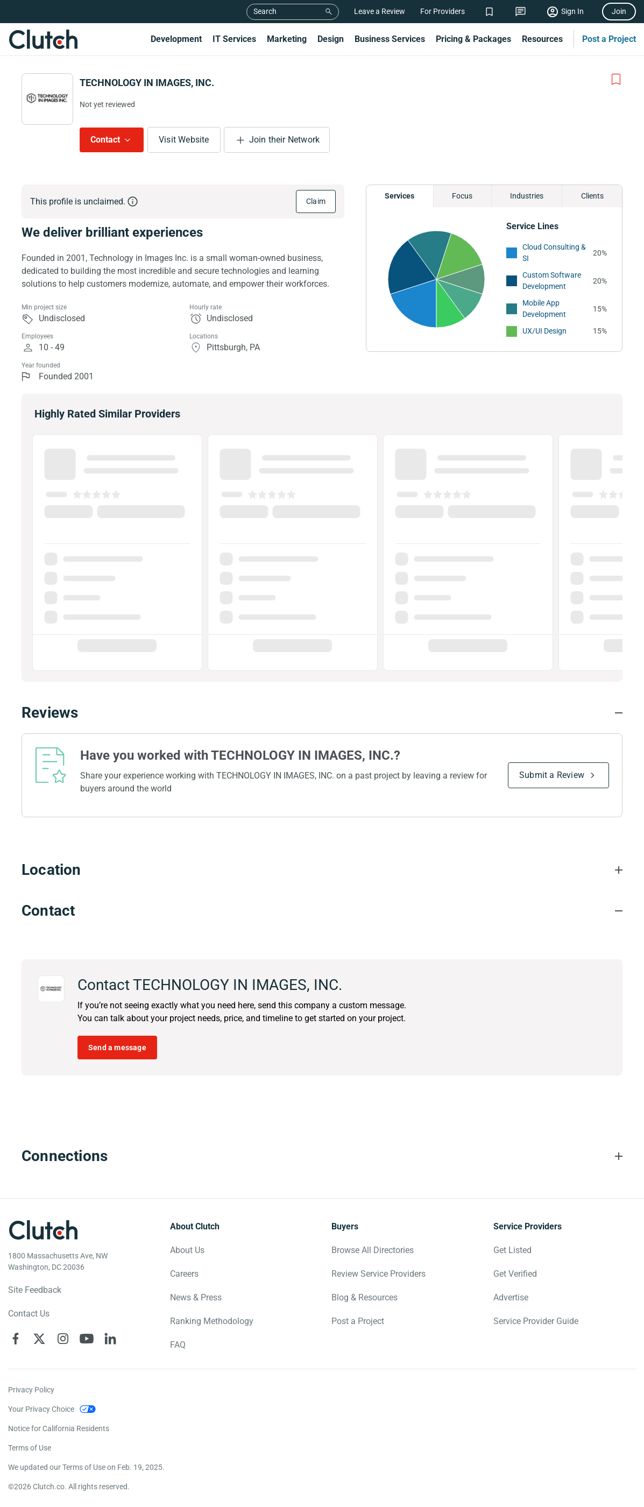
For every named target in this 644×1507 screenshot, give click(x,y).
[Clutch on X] (39, 1338)
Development (176, 39)
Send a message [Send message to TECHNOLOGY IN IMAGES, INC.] (117, 1047)
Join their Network (284, 140)
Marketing (287, 39)
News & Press (196, 1297)
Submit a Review (551, 775)
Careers (184, 1274)
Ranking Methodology (211, 1321)
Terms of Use (29, 1448)
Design (330, 39)
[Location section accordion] (322, 870)
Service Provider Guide (535, 1321)
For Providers (442, 11)
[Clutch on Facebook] (15, 1338)
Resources (542, 39)
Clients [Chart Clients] (592, 196)
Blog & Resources (364, 1297)
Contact (105, 140)
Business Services (390, 39)
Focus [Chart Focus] (462, 196)
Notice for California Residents (58, 1428)
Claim (315, 201)
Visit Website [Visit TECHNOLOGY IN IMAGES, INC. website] (184, 140)
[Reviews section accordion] (322, 712)
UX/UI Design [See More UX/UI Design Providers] (544, 331)
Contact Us (28, 1313)
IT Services (234, 39)
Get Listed (512, 1250)
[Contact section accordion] (322, 910)
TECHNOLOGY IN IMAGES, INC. (147, 82)
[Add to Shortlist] (616, 79)
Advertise (510, 1297)
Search (265, 11)
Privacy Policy (31, 1389)
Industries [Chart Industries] (526, 196)
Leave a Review (379, 11)
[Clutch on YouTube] (86, 1338)
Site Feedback (34, 1290)
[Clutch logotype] (43, 1230)
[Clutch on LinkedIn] (110, 1338)
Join (619, 11)
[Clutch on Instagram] (62, 1338)
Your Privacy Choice (41, 1409)
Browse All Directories (372, 1250)
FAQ (178, 1345)
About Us (187, 1250)
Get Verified (515, 1274)
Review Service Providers (378, 1274)
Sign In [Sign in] (572, 11)
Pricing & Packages (473, 39)
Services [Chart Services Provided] (399, 196)
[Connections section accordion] (322, 1156)
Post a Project (609, 39)
